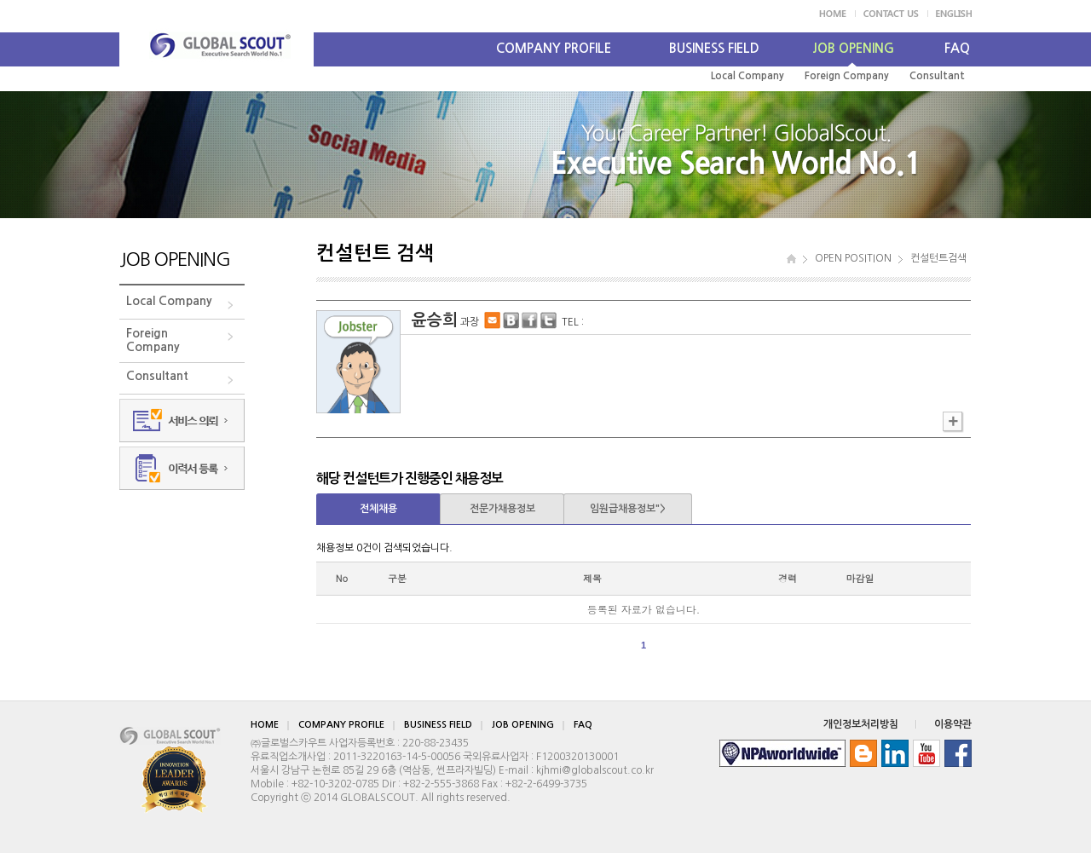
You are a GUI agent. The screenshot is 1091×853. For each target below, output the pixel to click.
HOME (265, 724)
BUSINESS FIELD (714, 48)
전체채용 (378, 509)
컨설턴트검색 (938, 258)
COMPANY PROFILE (553, 48)
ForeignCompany (153, 340)
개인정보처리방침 (860, 724)
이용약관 (953, 724)
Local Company (747, 76)
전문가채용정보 (502, 509)
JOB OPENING (853, 48)
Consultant (937, 76)
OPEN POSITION (853, 258)
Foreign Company (847, 76)
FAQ (957, 48)
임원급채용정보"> (628, 509)
